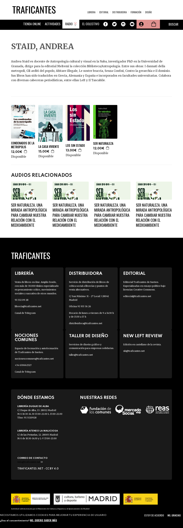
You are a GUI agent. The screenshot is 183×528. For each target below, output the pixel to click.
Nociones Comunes (26, 338)
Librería (24, 273)
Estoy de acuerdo (154, 515)
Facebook (105, 24)
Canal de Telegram (25, 313)
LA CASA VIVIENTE (48, 147)
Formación (136, 12)
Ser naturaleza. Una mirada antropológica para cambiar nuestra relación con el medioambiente (29, 215)
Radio (69, 24)
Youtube (132, 24)
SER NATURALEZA (103, 143)
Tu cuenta (141, 24)
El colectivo (90, 24)
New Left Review (142, 336)
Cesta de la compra (153, 24)
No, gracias (174, 515)
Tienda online (32, 24)
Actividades (53, 24)
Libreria (91, 12)
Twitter (114, 24)
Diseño (148, 12)
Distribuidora (119, 12)
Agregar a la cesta (25, 151)
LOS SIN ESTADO (75, 146)
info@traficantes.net (30, 462)
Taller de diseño (88, 336)
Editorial (103, 12)
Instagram (123, 24)
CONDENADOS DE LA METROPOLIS (22, 145)
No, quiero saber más (43, 520)
